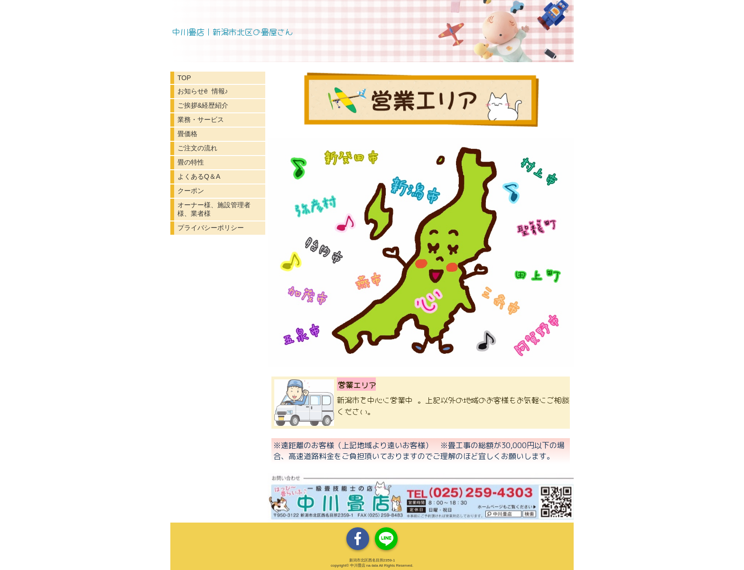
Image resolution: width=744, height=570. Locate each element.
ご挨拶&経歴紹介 (202, 105)
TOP (184, 78)
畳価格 (187, 134)
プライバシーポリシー (210, 227)
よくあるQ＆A (198, 176)
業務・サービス (200, 119)
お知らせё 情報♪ (202, 91)
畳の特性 (190, 162)
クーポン (190, 190)
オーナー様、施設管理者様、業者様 (214, 209)
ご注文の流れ (197, 148)
